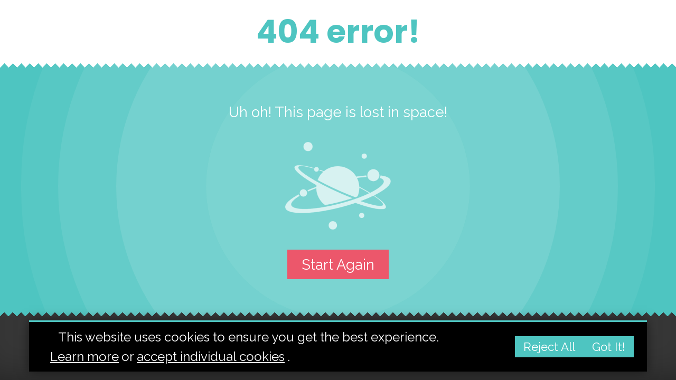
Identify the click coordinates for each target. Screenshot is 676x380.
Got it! (608, 347)
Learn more (84, 356)
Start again (338, 264)
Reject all (549, 347)
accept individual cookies (211, 356)
